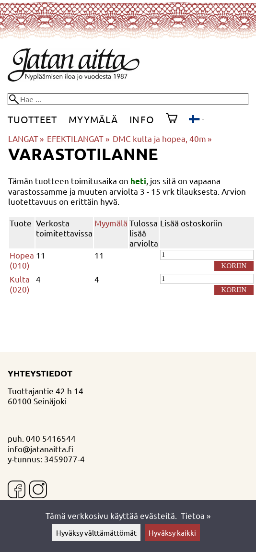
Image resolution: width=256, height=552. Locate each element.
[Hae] (128, 99)
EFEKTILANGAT (78, 138)
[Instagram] (38, 490)
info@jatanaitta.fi (40, 449)
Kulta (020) (20, 284)
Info (141, 119)
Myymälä (93, 119)
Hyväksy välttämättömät (96, 532)
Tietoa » (195, 515)
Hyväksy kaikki (172, 532)
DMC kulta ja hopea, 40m (162, 138)
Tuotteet (32, 119)
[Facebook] (16, 490)
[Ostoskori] (171, 119)
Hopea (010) (22, 260)
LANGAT (26, 138)
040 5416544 (51, 438)
